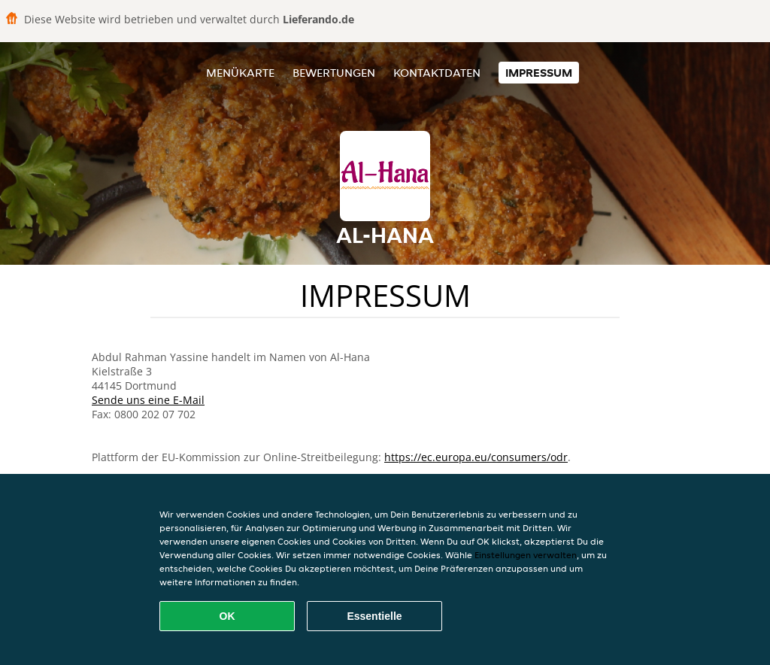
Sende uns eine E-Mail (148, 400)
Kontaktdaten (436, 72)
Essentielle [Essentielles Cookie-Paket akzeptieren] (374, 616)
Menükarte (240, 72)
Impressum (538, 72)
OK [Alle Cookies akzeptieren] (227, 616)
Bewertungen (334, 72)
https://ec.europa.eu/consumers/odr (476, 457)
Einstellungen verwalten (525, 554)
